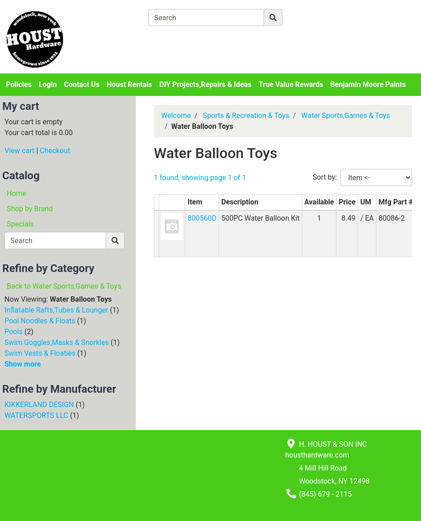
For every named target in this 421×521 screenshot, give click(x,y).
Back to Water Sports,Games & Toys (64, 286)
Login (48, 84)
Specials (20, 224)
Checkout (55, 150)
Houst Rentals (129, 84)
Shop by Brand (30, 208)
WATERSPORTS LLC (36, 415)
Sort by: (325, 177)
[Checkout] (262, 38)
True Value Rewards (291, 84)
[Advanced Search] (321, 17)
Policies (18, 84)
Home (16, 193)
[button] (172, 226)
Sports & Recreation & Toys (246, 115)
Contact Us (81, 84)
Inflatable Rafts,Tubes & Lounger (56, 310)
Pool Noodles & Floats (39, 321)
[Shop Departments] (116, 17)
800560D (202, 218)
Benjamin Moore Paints (368, 84)
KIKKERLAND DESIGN (39, 404)
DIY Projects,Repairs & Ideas (205, 84)
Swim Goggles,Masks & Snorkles (56, 342)
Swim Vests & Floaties (40, 353)
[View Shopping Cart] (183, 38)
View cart (19, 150)
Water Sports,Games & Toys (345, 115)
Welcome (176, 115)
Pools (13, 331)
